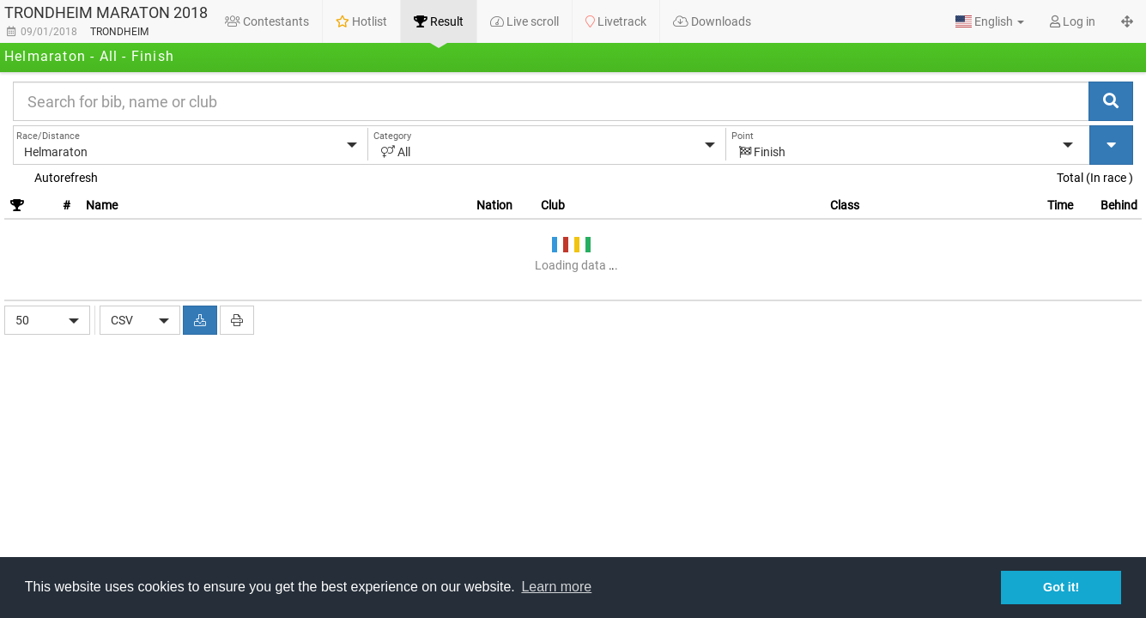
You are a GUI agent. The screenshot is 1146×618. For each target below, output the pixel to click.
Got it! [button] (1061, 587)
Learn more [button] (556, 586)
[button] (990, 21)
